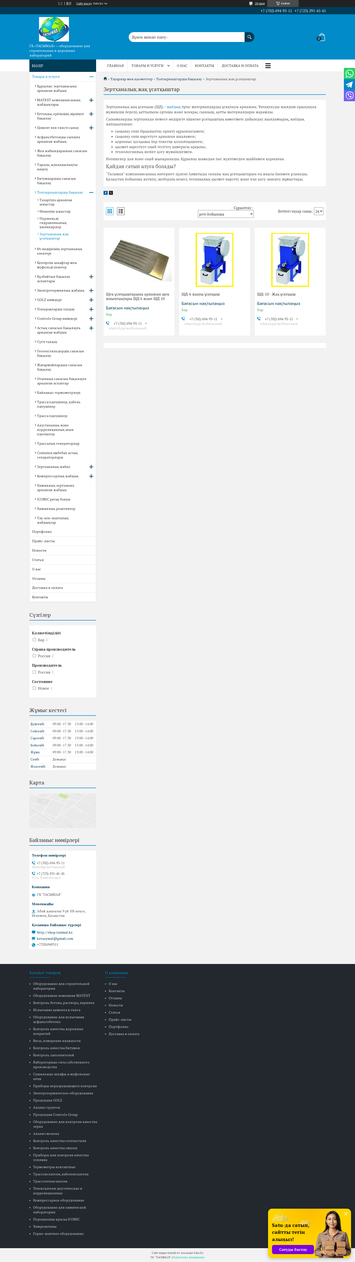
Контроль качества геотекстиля (59, 1140)
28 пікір (260, 3)
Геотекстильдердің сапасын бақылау (60, 353)
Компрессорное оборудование (58, 1200)
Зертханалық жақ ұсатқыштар (54, 236)
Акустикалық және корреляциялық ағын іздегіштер (55, 429)
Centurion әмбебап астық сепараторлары (57, 455)
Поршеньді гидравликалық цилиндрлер (53, 222)
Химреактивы (45, 1226)
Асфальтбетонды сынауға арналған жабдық (58, 139)
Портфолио (42, 531)
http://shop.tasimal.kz (55, 932)
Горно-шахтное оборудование (58, 1233)
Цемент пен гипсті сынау (58, 127)
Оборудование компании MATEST (61, 995)
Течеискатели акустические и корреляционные (57, 1190)
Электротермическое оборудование (63, 1093)
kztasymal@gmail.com (55, 938)
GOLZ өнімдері (49, 299)
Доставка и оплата (240, 65)
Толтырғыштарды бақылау (179, 79)
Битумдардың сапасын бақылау (56, 180)
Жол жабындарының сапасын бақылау (62, 153)
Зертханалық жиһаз (53, 466)
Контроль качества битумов (56, 1047)
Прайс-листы (43, 541)
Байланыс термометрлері (58, 392)
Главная (115, 65)
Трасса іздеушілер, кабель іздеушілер (59, 404)
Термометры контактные (54, 1166)
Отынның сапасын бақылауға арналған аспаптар (61, 380)
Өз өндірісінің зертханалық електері (59, 251)
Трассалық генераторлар (58, 443)
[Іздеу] (249, 35)
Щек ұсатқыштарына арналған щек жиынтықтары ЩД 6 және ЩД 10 (137, 296)
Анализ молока (46, 1133)
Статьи (38, 559)
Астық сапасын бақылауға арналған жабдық (58, 330)
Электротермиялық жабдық (60, 290)
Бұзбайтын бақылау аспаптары (53, 278)
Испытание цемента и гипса (56, 1009)
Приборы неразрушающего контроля (65, 1085)
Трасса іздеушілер (52, 415)
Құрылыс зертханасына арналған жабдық (57, 88)
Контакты (204, 65)
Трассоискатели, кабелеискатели (61, 1174)
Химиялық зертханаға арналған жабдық (55, 487)
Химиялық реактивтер (56, 508)
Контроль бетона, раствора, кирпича (63, 1002)
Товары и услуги (147, 65)
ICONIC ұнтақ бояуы (53, 499)
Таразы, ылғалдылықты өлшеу (57, 166)
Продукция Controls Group (55, 1114)
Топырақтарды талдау (56, 309)
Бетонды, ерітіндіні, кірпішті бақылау (60, 115)
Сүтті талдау (47, 341)
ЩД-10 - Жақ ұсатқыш (276, 294)
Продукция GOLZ (47, 1100)
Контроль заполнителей (53, 1055)
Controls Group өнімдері (57, 318)
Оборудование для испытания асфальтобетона (58, 1019)
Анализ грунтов (46, 1107)
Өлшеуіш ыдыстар (55, 211)
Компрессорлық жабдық (58, 476)
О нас (182, 65)
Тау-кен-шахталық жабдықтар (53, 520)
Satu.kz (199, 1253)
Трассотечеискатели (50, 1181)
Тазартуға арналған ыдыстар (56, 202)
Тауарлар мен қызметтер (131, 79)
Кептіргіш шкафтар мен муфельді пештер (57, 264)
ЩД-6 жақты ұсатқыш (201, 294)
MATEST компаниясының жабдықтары (59, 102)
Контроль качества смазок (55, 1147)
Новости (39, 550)
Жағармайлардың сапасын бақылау (59, 367)
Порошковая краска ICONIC (56, 1219)
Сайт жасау (84, 3)
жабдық (174, 106)
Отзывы (38, 578)
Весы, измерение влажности (57, 1040)
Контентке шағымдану (189, 1257)
